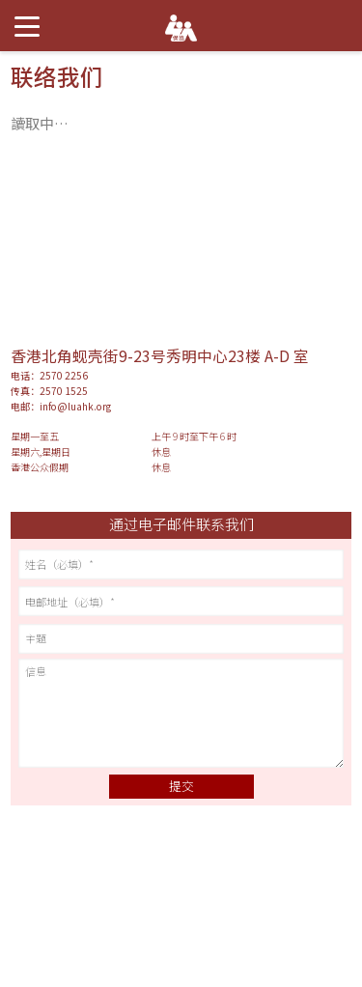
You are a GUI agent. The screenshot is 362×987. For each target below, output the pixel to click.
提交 (181, 785)
